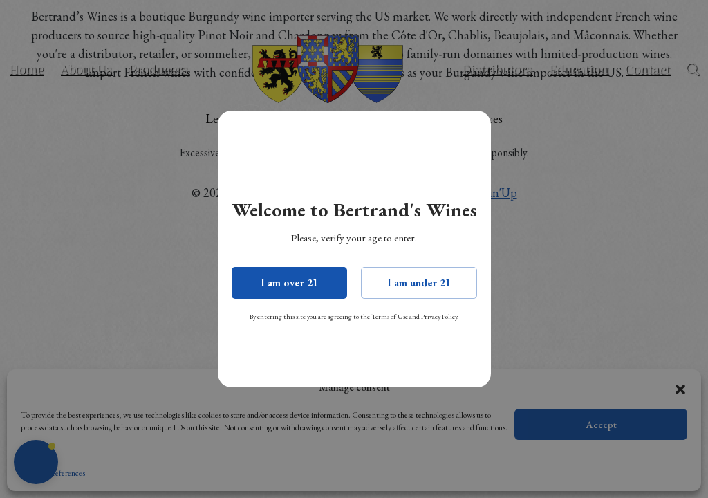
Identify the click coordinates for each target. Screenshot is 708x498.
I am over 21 (289, 282)
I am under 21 (419, 282)
